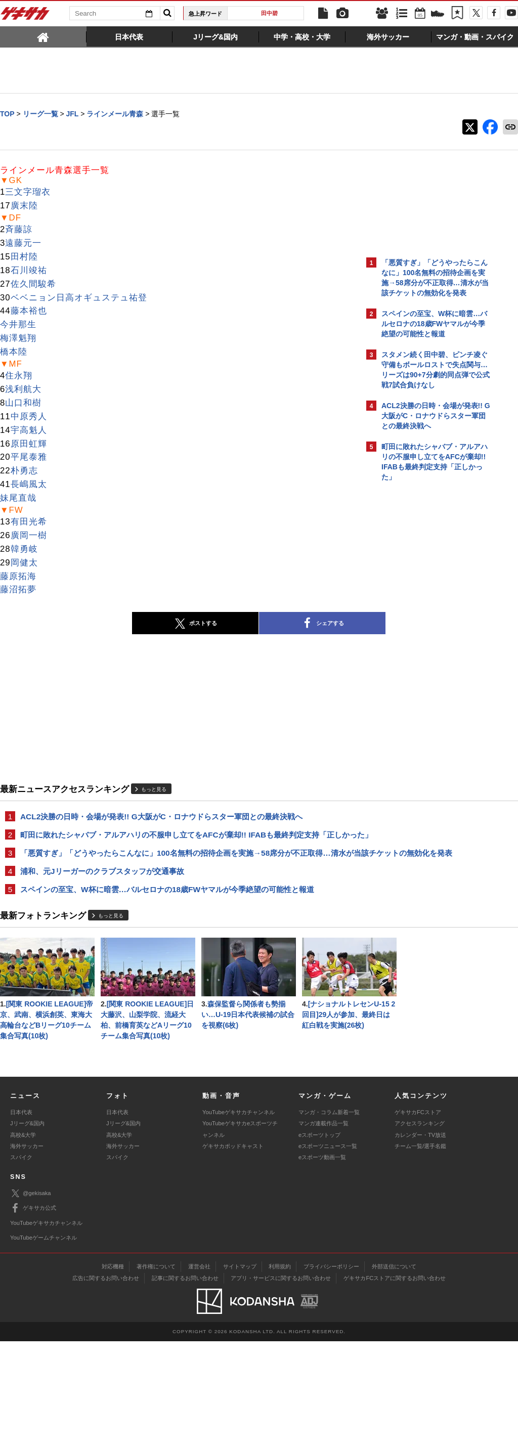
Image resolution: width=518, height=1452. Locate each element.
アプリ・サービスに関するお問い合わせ (281, 1389)
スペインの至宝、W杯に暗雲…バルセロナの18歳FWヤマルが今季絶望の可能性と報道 (167, 914)
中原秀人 (29, 417)
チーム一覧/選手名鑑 (420, 1257)
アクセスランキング (420, 1234)
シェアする (233, 624)
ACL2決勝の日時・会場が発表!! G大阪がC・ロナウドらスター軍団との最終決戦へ (161, 817)
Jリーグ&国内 (27, 1234)
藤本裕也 (29, 311)
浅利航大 (23, 389)
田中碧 (269, 13)
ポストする (106, 624)
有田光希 (29, 522)
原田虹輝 (29, 444)
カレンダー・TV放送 (420, 1246)
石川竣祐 (29, 271)
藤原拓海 (18, 577)
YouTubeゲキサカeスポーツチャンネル (240, 1239)
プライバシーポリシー (331, 1377)
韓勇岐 (24, 549)
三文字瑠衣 (28, 192)
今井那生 (18, 325)
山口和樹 (23, 403)
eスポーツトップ (319, 1246)
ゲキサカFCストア (418, 1223)
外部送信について (394, 1377)
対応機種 (113, 1377)
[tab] (43, 36)
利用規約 (280, 1377)
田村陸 (24, 257)
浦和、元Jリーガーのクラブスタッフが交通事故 (102, 895)
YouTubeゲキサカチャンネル (238, 1223)
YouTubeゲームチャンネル (43, 1348)
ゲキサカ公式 (33, 1319)
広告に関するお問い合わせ (105, 1389)
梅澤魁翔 (18, 338)
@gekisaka (30, 1304)
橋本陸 (13, 352)
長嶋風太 (29, 485)
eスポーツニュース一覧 (327, 1257)
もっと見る (153, 790)
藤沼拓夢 (18, 590)
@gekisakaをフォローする (422, 640)
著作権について (156, 1377)
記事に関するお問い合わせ (185, 1389)
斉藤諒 (18, 230)
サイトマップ (239, 1377)
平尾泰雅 (29, 457)
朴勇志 (24, 471)
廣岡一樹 (29, 536)
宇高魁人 (29, 430)
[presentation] (43, 36)
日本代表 (21, 1223)
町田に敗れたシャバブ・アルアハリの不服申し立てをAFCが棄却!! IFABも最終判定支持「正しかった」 (177, 841)
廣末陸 (24, 206)
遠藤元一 (23, 243)
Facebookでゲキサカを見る (423, 660)
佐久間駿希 (33, 284)
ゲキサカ (25, 16)
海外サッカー (27, 1257)
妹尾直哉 (18, 498)
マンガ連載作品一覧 (323, 1234)
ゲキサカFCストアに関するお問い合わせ (394, 1389)
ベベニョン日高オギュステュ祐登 (79, 298)
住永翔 (18, 376)
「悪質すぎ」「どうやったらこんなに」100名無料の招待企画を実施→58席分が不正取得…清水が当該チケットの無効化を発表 (179, 871)
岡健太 (24, 563)
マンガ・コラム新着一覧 (329, 1223)
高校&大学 (23, 1246)
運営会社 (199, 1377)
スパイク (21, 1268)
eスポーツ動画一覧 (322, 1268)
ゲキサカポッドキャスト (233, 1257)
